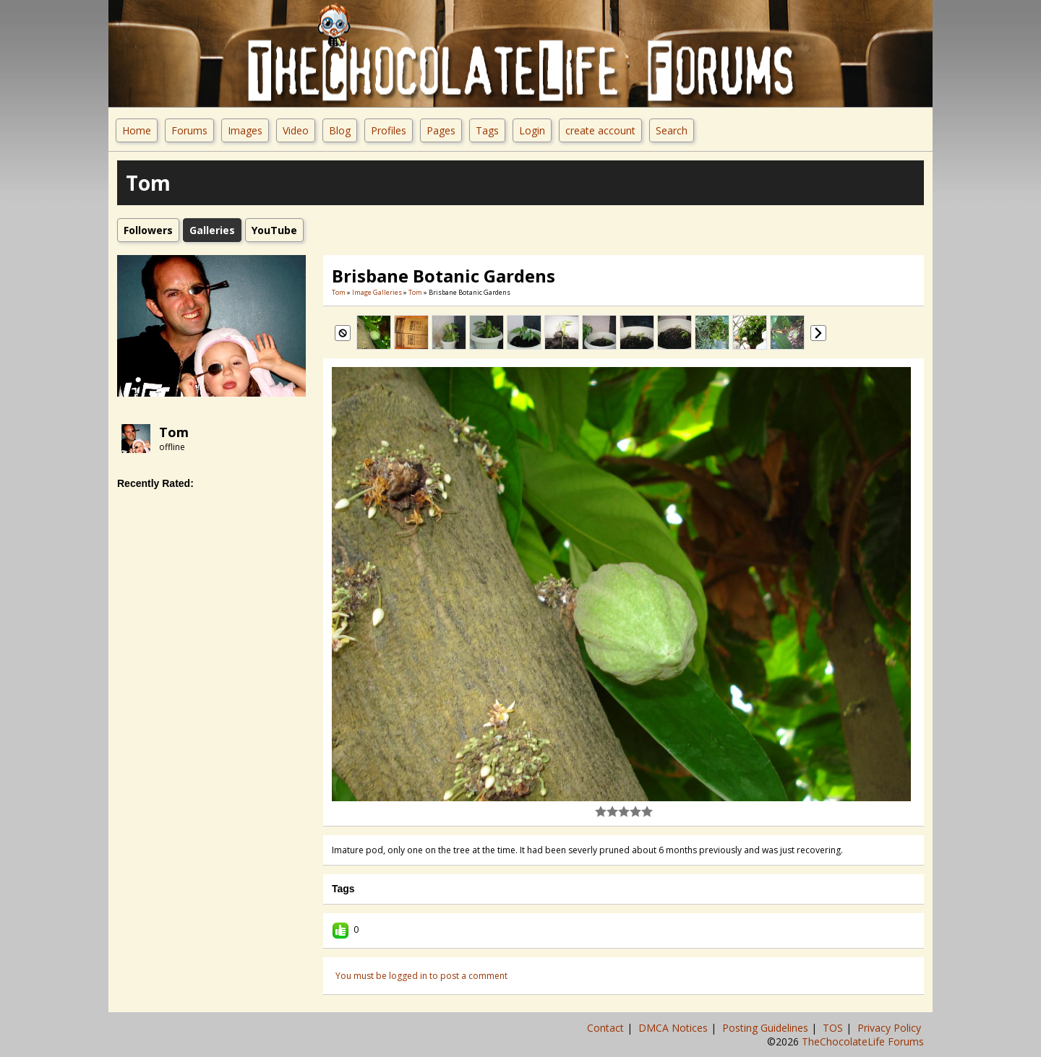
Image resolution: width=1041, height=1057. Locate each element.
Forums (189, 130)
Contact (607, 1028)
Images (245, 130)
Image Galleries (377, 292)
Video (296, 130)
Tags (487, 130)
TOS (834, 1028)
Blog (340, 130)
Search (671, 130)
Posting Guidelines (766, 1028)
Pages (441, 130)
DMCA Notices (674, 1028)
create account (600, 130)
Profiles (388, 130)
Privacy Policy (890, 1028)
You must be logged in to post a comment (421, 976)
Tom (174, 432)
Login (532, 130)
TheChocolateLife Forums (863, 1041)
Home (136, 130)
